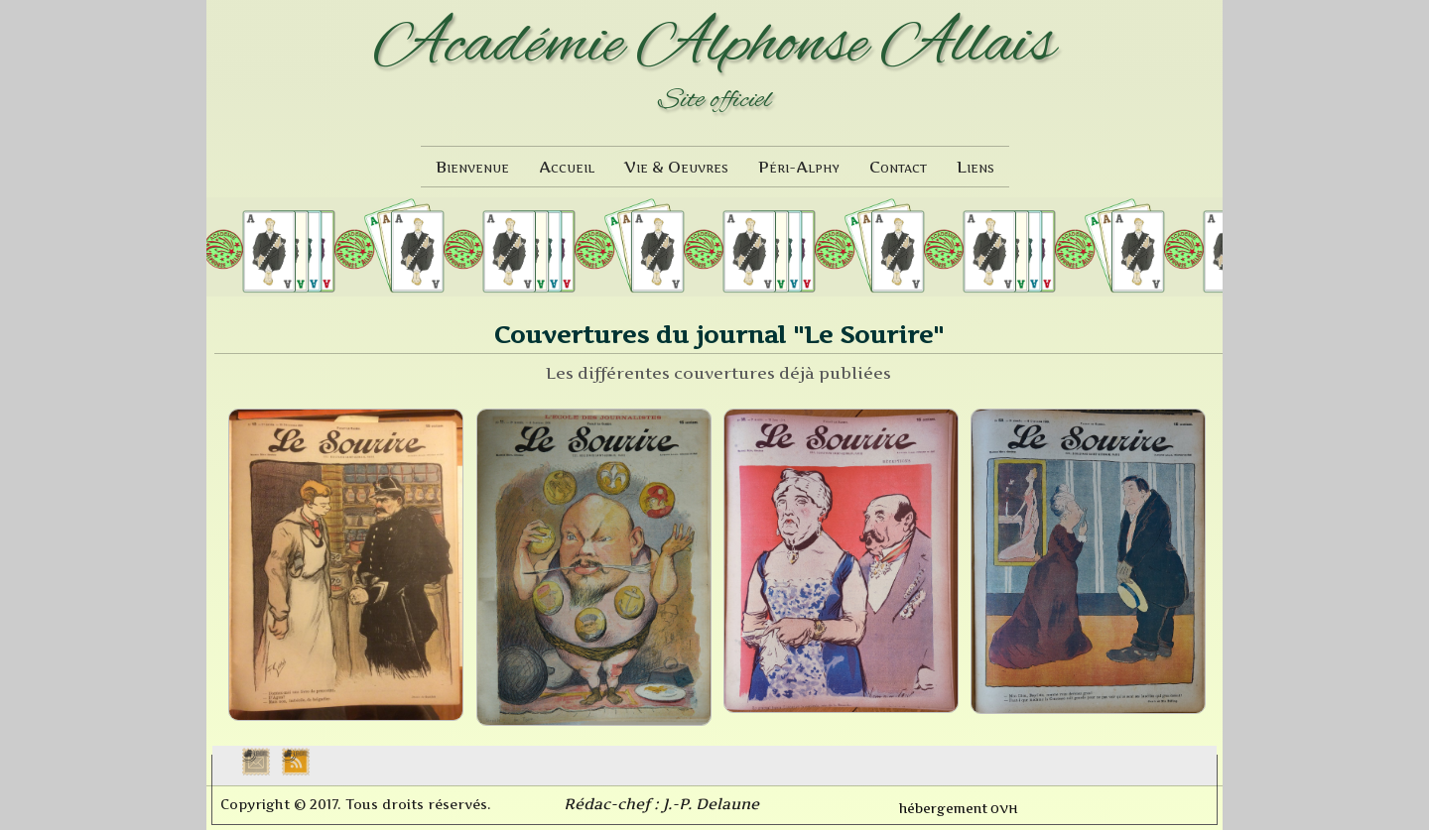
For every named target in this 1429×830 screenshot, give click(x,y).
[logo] (714, 67)
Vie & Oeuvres (676, 167)
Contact (898, 167)
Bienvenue (472, 167)
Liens (975, 167)
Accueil (566, 167)
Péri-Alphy (799, 167)
